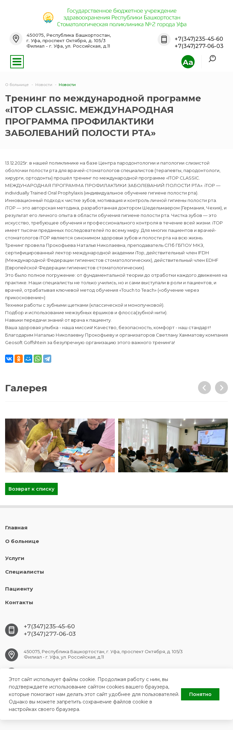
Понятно (200, 694)
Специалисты (24, 571)
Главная (16, 527)
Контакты (19, 602)
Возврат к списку (31, 489)
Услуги (14, 558)
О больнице (22, 541)
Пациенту (19, 588)
